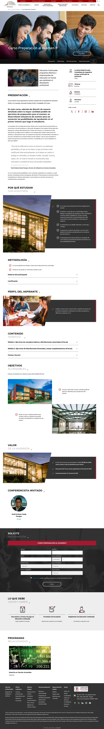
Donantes (91, 1)
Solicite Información (84, 61)
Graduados (53, 1)
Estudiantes (23, 1)
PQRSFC (54, 692)
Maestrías (18, 698)
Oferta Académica (16, 9)
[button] (7, 508)
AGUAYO (58, 727)
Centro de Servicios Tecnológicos (67, 700)
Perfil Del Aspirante (71, 61)
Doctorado (18, 700)
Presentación (51, 61)
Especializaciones (20, 696)
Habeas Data (55, 694)
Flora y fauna (30, 702)
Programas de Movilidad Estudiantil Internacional (44, 697)
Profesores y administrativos (38, 1)
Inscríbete (82, 53)
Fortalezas (30, 696)
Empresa (80, 1)
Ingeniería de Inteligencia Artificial (8, 694)
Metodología (60, 61)
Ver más (19, 519)
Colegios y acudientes (67, 1)
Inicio (9, 9)
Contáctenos (67, 695)
